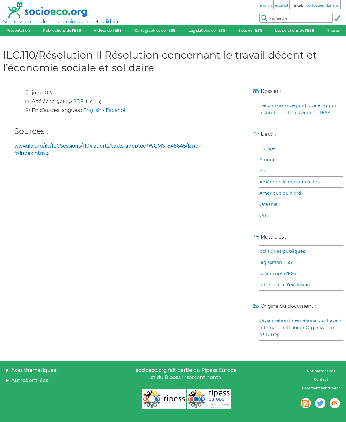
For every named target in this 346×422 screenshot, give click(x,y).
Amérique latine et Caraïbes (290, 182)
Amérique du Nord (280, 193)
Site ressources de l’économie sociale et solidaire (61, 21)
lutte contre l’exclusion (284, 284)
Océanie (268, 204)
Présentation (18, 30)
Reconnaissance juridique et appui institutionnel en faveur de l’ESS (297, 109)
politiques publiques (282, 251)
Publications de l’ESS (62, 30)
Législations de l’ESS (207, 30)
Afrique (267, 159)
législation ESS (275, 262)
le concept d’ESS (277, 273)
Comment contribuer (321, 388)
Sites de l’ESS (250, 30)
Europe (267, 148)
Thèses (333, 30)
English (92, 110)
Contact (321, 379)
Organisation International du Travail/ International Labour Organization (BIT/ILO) (300, 328)
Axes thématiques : (34, 370)
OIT (263, 215)
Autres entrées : (31, 380)
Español (115, 110)
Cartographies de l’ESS (155, 30)
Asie (264, 171)
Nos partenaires (321, 371)
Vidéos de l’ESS (108, 30)
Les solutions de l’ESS (294, 30)
